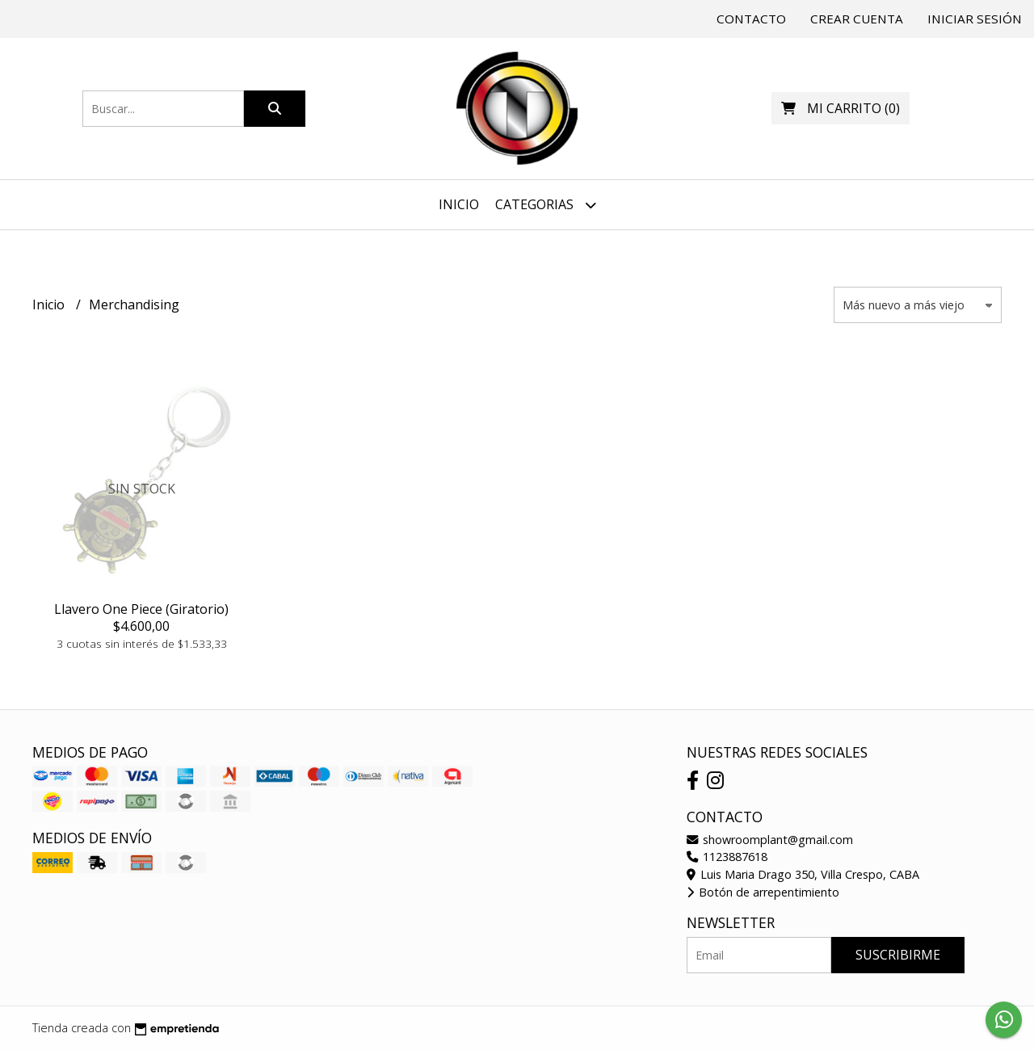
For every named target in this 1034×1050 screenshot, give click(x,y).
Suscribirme (897, 955)
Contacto (751, 18)
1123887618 (727, 856)
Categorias (545, 204)
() (840, 108)
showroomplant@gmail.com (770, 839)
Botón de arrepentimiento (763, 892)
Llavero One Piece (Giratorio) (141, 609)
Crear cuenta (856, 18)
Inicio (459, 204)
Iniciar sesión (974, 18)
